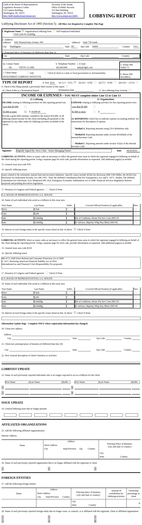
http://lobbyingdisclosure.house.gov (19, 16)
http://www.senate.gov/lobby (65, 16)
